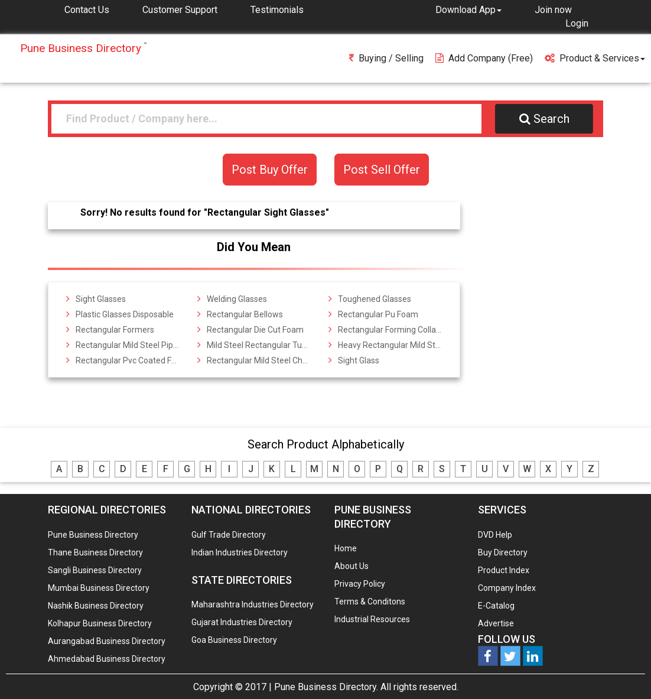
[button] (468, 9)
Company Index (507, 588)
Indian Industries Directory (239, 552)
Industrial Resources (372, 619)
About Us (351, 566)
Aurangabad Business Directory (106, 641)
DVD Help (495, 534)
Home (345, 548)
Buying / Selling (386, 58)
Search (544, 119)
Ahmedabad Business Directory (106, 659)
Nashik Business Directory (96, 605)
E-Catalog (496, 605)
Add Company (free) (484, 58)
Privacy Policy (359, 584)
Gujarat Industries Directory (241, 622)
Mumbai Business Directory (98, 588)
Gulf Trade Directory (228, 534)
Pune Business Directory (93, 534)
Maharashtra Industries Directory (252, 604)
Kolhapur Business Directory (100, 623)
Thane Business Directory (95, 552)
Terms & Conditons (369, 601)
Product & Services (595, 58)
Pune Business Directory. (326, 687)
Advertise (496, 623)
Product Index (503, 570)
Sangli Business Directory (95, 570)
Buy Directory (503, 552)
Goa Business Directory (234, 640)
